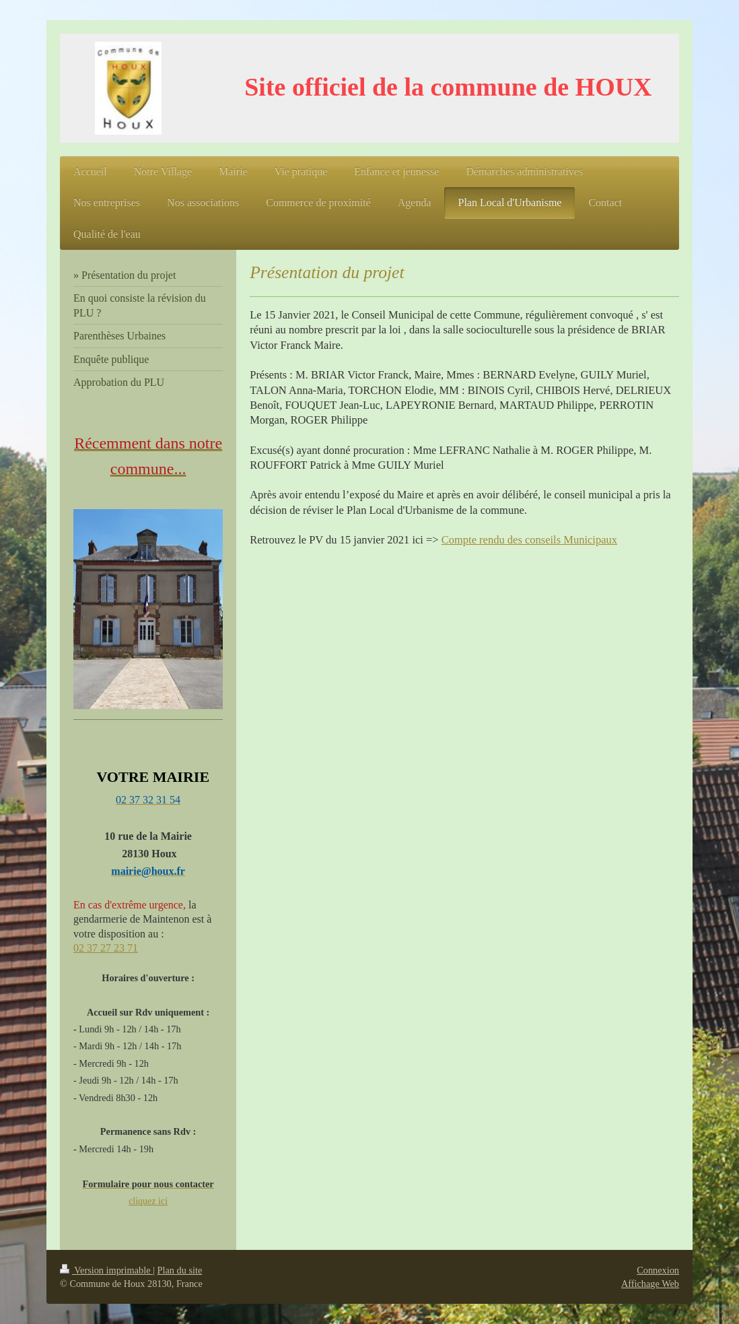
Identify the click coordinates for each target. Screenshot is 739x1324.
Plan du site (180, 1270)
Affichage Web (650, 1283)
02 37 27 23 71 (105, 948)
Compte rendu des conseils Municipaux (529, 539)
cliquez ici (148, 1201)
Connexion (658, 1270)
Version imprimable (106, 1270)
